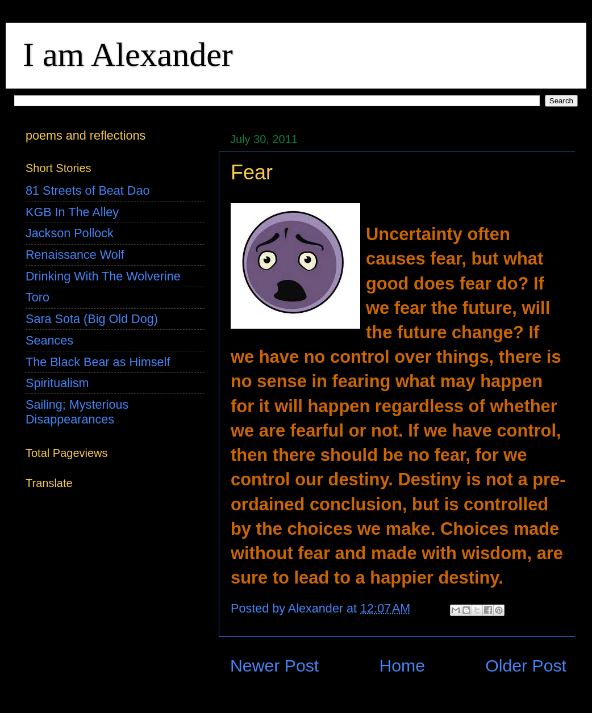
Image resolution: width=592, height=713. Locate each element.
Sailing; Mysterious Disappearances (77, 411)
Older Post (525, 665)
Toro (37, 297)
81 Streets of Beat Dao (87, 190)
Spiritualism (57, 383)
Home (402, 665)
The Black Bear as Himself (98, 362)
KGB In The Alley (72, 212)
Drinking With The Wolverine (103, 276)
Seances (49, 340)
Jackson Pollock (70, 233)
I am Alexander (128, 54)
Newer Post (274, 665)
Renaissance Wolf (75, 255)
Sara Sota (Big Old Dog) (92, 319)
